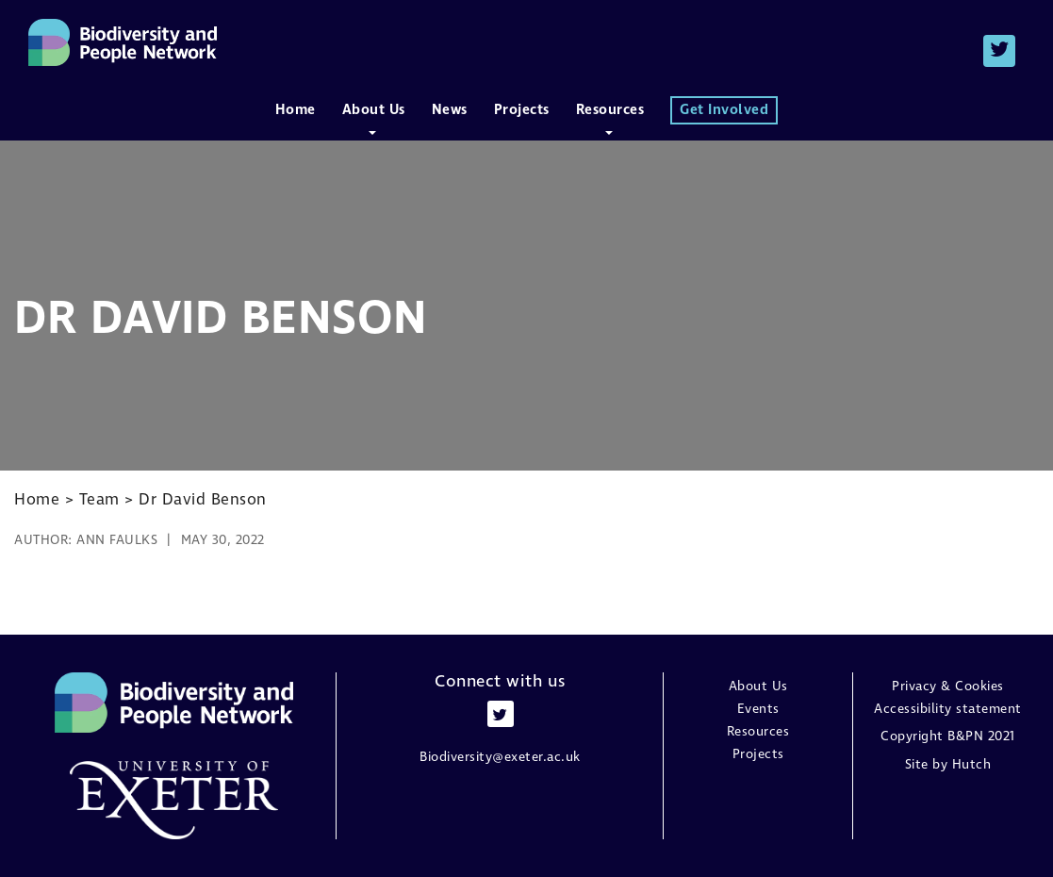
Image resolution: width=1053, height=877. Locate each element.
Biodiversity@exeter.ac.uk (500, 757)
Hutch (972, 764)
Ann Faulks (116, 540)
